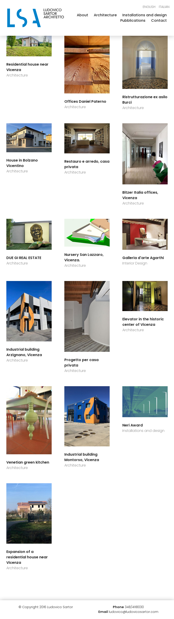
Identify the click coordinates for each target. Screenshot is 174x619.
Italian (164, 7)
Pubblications (132, 20)
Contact (159, 20)
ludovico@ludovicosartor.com (133, 611)
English (149, 7)
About (82, 15)
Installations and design (144, 15)
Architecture (105, 15)
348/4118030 (134, 607)
